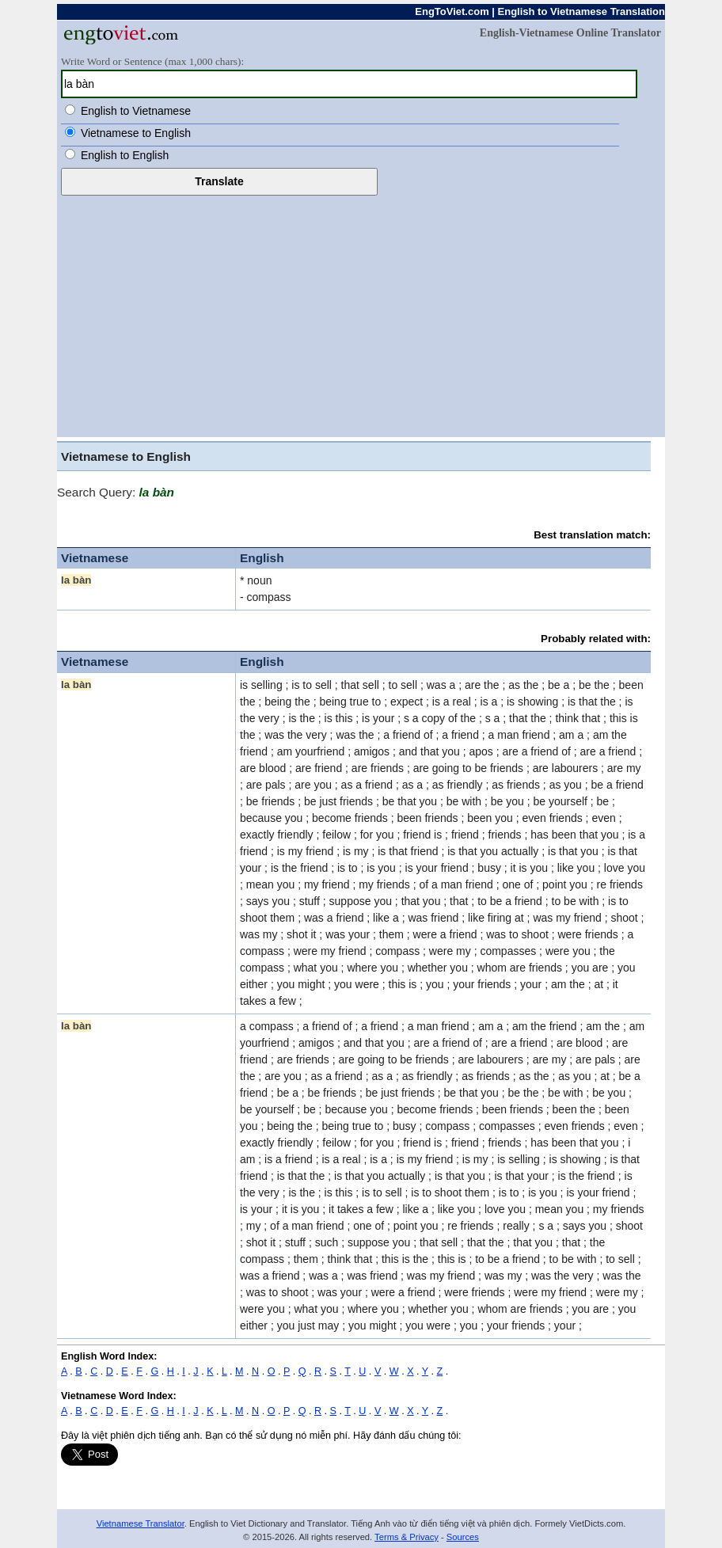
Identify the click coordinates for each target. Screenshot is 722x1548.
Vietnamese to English (136, 133)
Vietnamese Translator (140, 1523)
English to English (125, 155)
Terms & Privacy (406, 1537)
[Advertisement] (361, 314)
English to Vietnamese (136, 111)
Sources (462, 1537)
